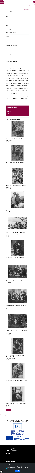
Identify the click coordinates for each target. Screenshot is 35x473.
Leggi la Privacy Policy (9, 468)
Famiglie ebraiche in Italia (19, 19)
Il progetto (7, 455)
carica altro (8, 410)
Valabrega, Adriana (9, 61)
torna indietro (26, 9)
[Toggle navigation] (34, 2)
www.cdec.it (8, 453)
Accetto (17, 470)
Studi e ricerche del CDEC (10, 19)
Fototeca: (9, 111)
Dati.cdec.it (8, 456)
